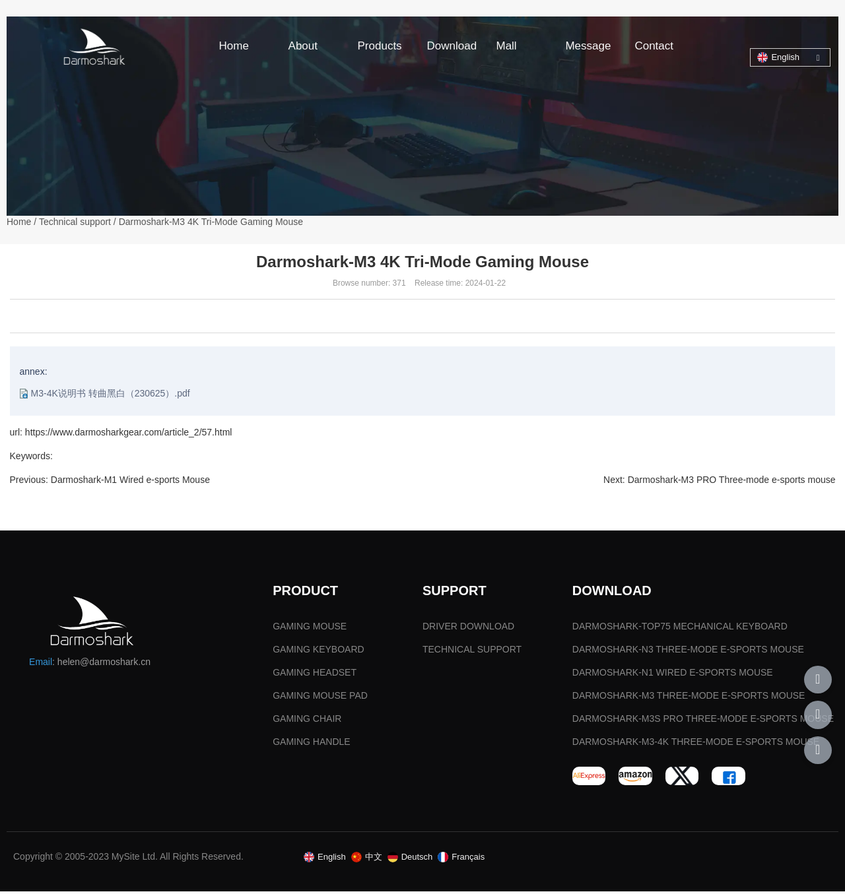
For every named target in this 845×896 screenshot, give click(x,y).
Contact (653, 46)
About (303, 46)
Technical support (75, 222)
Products (380, 46)
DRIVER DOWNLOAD (468, 630)
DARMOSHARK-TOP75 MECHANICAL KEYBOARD (680, 630)
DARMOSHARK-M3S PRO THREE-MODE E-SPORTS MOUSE (703, 723)
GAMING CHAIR (307, 723)
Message (588, 46)
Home (234, 46)
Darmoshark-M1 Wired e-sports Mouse (130, 480)
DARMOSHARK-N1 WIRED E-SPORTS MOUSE (672, 677)
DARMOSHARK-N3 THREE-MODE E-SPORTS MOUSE (688, 654)
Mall (506, 46)
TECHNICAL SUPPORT (472, 654)
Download (452, 46)
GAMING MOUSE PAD (320, 700)
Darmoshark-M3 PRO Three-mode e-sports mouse (731, 480)
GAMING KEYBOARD (318, 654)
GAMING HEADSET (314, 677)
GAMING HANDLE (311, 746)
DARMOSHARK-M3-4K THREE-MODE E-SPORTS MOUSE (695, 746)
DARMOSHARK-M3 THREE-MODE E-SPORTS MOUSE (688, 700)
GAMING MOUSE (310, 630)
